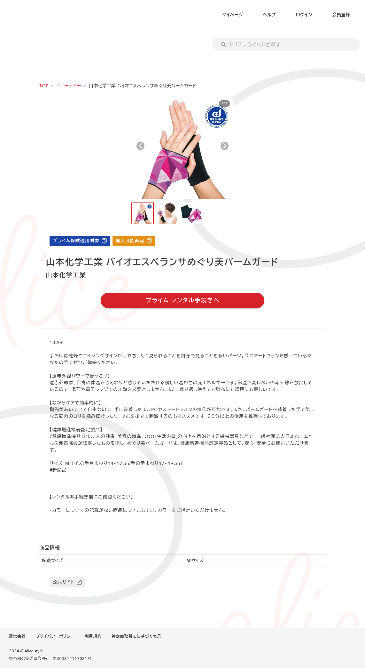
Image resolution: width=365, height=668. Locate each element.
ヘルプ (269, 15)
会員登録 (341, 15)
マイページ (232, 15)
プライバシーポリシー (55, 636)
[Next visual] (225, 146)
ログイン (304, 15)
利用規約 (93, 636)
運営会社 (17, 636)
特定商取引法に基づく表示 (136, 636)
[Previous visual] (140, 146)
